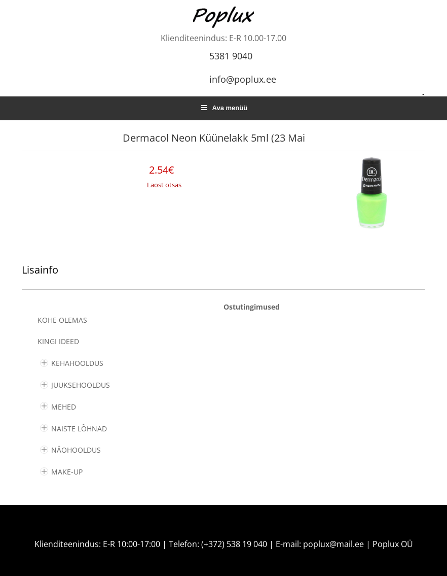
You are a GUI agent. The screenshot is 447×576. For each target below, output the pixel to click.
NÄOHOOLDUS (76, 450)
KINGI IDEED (58, 341)
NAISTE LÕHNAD (79, 428)
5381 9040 (230, 56)
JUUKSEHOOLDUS (80, 385)
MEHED (63, 407)
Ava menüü (223, 108)
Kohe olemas (62, 320)
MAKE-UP (67, 472)
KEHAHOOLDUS (77, 363)
